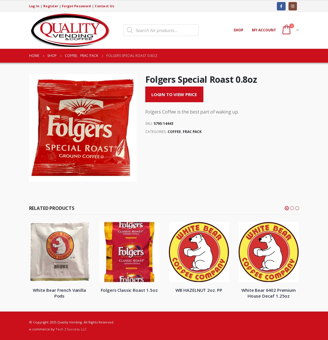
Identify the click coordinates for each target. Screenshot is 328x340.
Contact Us (104, 6)
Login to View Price (174, 94)
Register (50, 6)
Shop (238, 30)
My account (264, 30)
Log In (34, 6)
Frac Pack (192, 131)
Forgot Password (76, 6)
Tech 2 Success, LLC (71, 329)
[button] (286, 208)
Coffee (174, 131)
